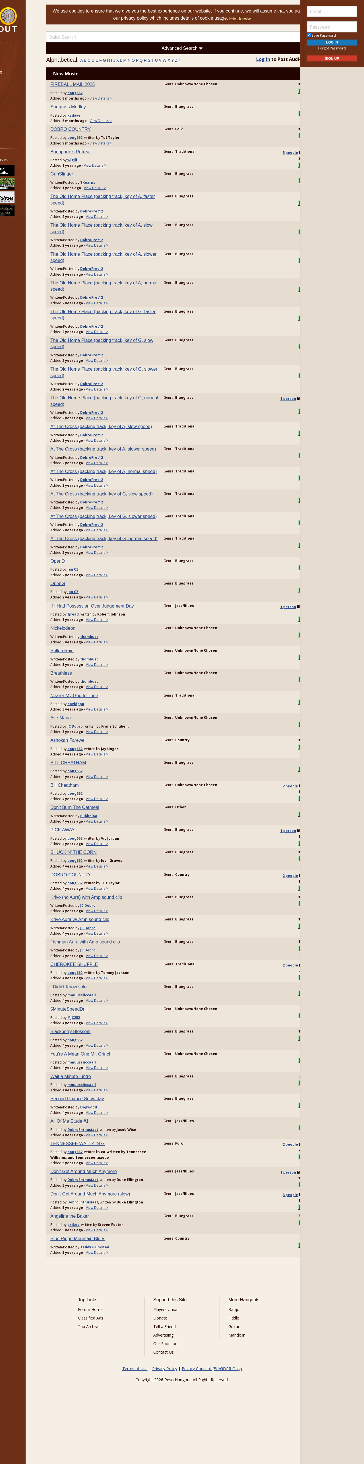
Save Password (321, 35)
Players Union (172, 1358)
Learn (19, 87)
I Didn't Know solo (91, 1025)
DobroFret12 (113, 211)
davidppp (98, 742)
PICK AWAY (85, 868)
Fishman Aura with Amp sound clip (107, 980)
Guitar (227, 1375)
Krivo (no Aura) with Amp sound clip (108, 935)
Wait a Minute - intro (93, 1114)
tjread (95, 652)
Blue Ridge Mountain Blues (100, 1287)
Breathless (83, 711)
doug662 (97, 92)
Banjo (227, 1358)
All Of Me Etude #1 (92, 1159)
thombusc (111, 674)
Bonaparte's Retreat (93, 151)
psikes (96, 1273)
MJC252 (96, 1055)
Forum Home (108, 1358)
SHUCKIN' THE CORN (96, 890)
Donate (166, 1367)
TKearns (109, 182)
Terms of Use (135, 1417)
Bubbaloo (110, 854)
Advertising (170, 1384)
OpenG (80, 621)
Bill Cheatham (87, 823)
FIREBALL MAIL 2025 (95, 84)
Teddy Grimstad (116, 1296)
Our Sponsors (172, 1392)
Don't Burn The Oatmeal (97, 845)
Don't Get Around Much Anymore (106, 1209)
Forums (21, 57)
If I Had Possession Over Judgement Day (114, 644)
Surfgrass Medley (90, 106)
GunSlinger (84, 174)
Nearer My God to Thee (96, 733)
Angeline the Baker (92, 1265)
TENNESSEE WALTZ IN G (100, 1181)
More (18, 117)
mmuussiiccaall (104, 1033)
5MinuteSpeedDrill (91, 1047)
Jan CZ (95, 607)
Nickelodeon (85, 666)
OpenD (80, 599)
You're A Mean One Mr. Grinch (103, 1092)
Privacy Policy (164, 1417)
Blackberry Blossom (93, 1069)
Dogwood (110, 1145)
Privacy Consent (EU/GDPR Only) (212, 1417)
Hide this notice (266, 18)
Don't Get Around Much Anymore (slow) (112, 1237)
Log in (252, 59)
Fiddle (227, 1367)
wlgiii (94, 160)
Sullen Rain (84, 688)
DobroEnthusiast (105, 1167)
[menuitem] (32, 57)
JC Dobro (97, 764)
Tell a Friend (171, 1375)
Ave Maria (83, 756)
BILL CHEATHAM (90, 800)
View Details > (123, 98)
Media (19, 102)
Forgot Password (332, 48)
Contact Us (170, 1401)
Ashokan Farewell (91, 778)
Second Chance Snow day (99, 1137)
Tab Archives (108, 1375)
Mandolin (230, 1384)
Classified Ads (109, 1367)
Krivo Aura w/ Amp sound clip (102, 957)
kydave (96, 115)
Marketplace (26, 72)
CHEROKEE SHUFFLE (96, 1002)
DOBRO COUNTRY (93, 129)
